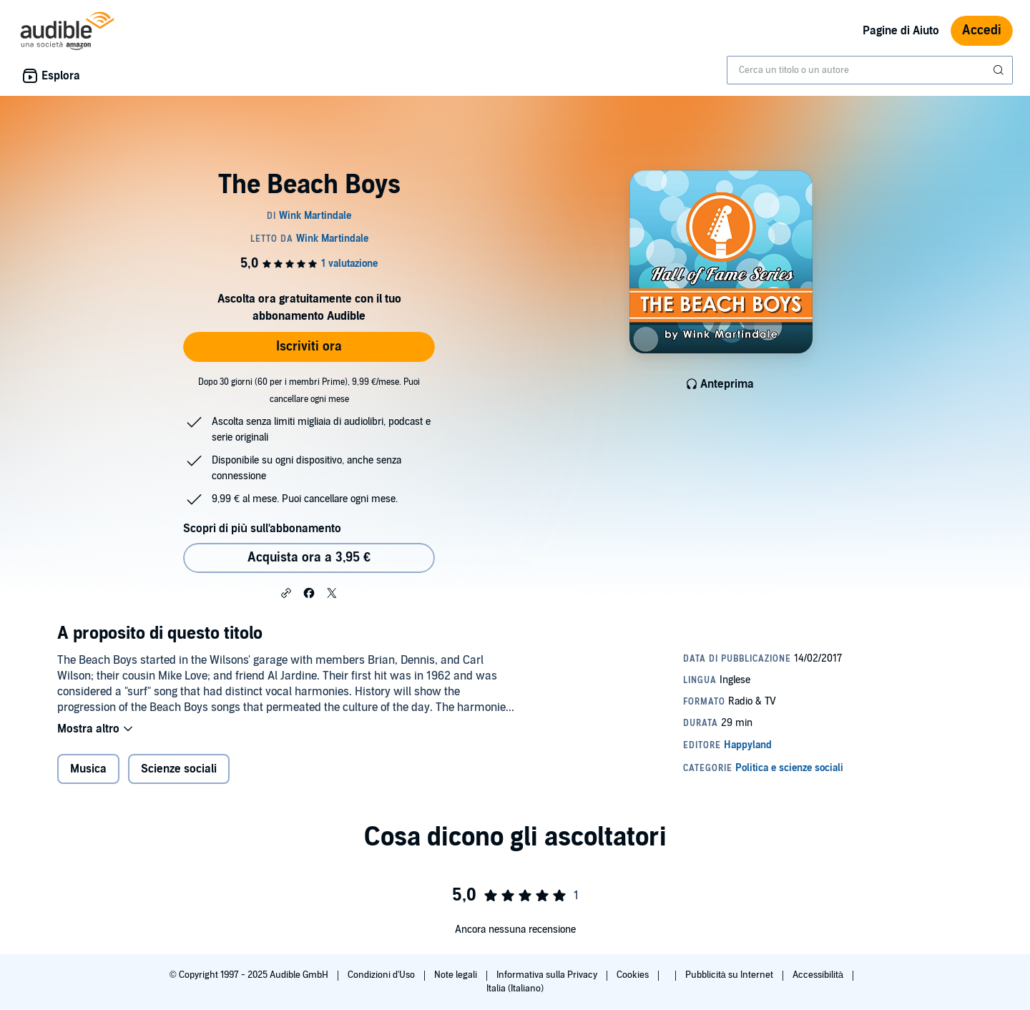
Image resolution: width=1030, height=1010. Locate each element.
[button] (286, 592)
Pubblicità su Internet (730, 975)
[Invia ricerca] (1000, 70)
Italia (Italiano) (515, 988)
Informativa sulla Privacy (547, 975)
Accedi (981, 30)
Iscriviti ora (309, 346)
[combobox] (870, 70)
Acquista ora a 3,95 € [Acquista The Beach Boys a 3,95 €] (309, 557)
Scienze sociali (179, 769)
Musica (88, 769)
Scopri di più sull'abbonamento (262, 528)
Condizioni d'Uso (382, 975)
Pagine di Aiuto (901, 31)
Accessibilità (819, 975)
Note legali (456, 975)
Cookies (634, 975)
